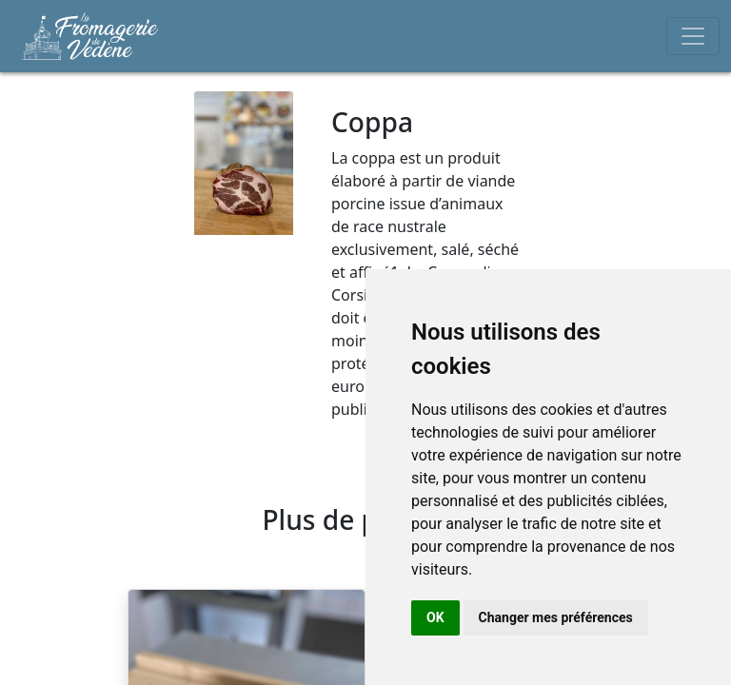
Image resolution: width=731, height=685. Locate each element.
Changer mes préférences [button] (556, 617)
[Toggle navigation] (693, 36)
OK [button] (435, 617)
